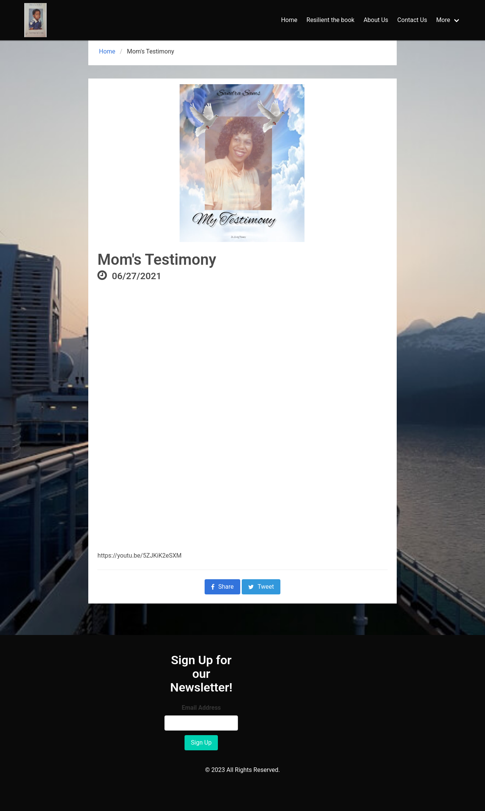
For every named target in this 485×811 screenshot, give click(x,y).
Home (289, 20)
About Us (375, 20)
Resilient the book (331, 20)
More (443, 20)
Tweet (261, 586)
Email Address (201, 707)
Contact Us (412, 20)
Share (222, 586)
